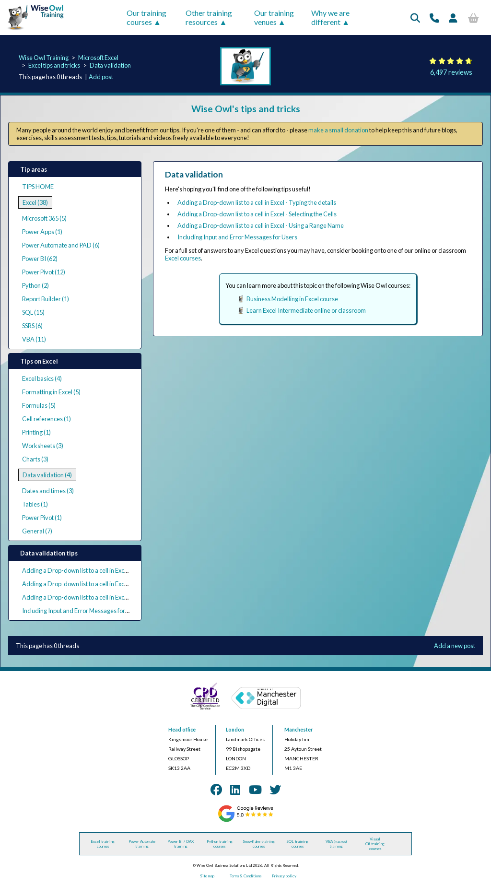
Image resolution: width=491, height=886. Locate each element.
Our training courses (146, 17)
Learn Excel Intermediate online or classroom (306, 310)
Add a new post (454, 646)
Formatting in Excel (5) (51, 392)
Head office (182, 729)
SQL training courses (297, 844)
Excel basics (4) (42, 378)
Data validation (110, 65)
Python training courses (220, 844)
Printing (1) (36, 432)
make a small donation (338, 130)
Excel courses (183, 258)
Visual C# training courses (375, 844)
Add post (101, 77)
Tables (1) (35, 504)
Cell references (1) (46, 419)
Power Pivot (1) (42, 517)
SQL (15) (33, 312)
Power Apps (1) (42, 232)
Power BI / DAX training (180, 844)
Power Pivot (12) (43, 272)
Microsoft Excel (98, 57)
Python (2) (35, 285)
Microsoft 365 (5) (44, 218)
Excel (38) (35, 202)
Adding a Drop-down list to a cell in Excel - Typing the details (101, 570)
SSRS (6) (32, 326)
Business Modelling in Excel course (292, 299)
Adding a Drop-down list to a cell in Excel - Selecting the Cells (101, 584)
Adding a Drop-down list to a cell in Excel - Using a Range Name (105, 597)
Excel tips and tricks (54, 65)
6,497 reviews (451, 72)
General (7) (37, 531)
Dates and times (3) (48, 491)
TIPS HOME (38, 186)
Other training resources (209, 17)
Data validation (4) (47, 475)
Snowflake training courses (259, 844)
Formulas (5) (39, 405)
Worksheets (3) (42, 445)
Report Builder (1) (45, 299)
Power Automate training (142, 844)
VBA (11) (34, 339)
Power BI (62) (40, 258)
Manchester (298, 729)
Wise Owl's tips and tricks (245, 108)
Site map (207, 876)
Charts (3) (35, 459)
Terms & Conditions (245, 876)
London (235, 729)
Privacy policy (284, 876)
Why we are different (330, 17)
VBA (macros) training (336, 844)
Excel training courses (103, 844)
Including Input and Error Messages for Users (82, 610)
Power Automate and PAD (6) (61, 245)
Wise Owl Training (44, 57)
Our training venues (274, 17)
